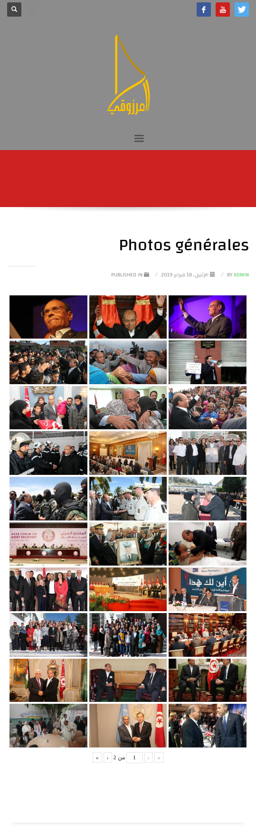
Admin (237, 275)
